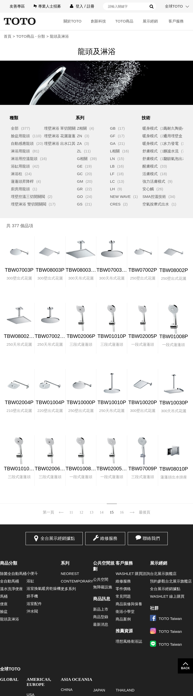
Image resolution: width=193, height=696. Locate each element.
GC (80, 174)
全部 (14, 128)
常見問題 (123, 596)
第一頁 (48, 512)
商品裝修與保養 (129, 604)
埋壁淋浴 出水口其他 (61, 143)
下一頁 (132, 509)
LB (112, 166)
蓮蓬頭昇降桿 (22, 181)
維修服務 (108, 538)
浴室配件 (34, 603)
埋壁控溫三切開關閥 (28, 196)
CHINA (67, 689)
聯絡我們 (151, 538)
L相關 (115, 151)
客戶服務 (176, 21)
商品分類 (8, 563)
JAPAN (99, 690)
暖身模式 (150, 128)
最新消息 (100, 624)
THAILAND (125, 690)
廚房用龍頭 (20, 189)
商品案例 (123, 619)
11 (71, 512)
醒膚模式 (150, 166)
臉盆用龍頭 (20, 136)
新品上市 (100, 609)
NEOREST (70, 573)
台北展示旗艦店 (163, 573)
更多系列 (68, 589)
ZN (79, 136)
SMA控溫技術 (154, 196)
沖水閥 (32, 611)
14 (101, 512)
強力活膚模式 (153, 181)
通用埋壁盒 (172, 136)
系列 (65, 563)
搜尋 (151, 7)
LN (112, 158)
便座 (4, 604)
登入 (79, 6)
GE (79, 166)
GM (80, 181)
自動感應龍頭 (22, 143)
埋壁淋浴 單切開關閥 (61, 128)
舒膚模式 (150, 151)
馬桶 (4, 596)
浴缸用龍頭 (20, 166)
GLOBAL (9, 679)
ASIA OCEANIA (76, 679)
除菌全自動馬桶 (13, 573)
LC (112, 181)
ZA (79, 143)
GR (80, 189)
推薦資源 (124, 631)
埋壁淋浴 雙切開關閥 (28, 204)
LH (112, 189)
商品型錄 (100, 617)
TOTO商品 (124, 21)
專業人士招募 (49, 6)
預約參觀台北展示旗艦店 (171, 581)
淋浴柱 (16, 174)
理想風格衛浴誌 (129, 641)
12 (81, 512)
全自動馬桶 (9, 581)
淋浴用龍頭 (20, 151)
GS (79, 204)
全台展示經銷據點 (57, 538)
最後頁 (144, 512)
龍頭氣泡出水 (174, 158)
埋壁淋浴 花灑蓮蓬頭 (61, 136)
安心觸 (148, 189)
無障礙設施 (102, 587)
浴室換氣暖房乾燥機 (44, 588)
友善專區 (17, 6)
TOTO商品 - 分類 (30, 36)
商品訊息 (101, 598)
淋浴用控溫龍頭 (24, 158)
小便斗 (32, 573)
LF (112, 174)
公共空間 (100, 579)
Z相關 (82, 128)
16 (122, 512)
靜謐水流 (171, 151)
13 (91, 512)
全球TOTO (174, 6)
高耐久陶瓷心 (174, 128)
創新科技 (98, 21)
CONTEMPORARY (77, 581)
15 (112, 512)
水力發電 (171, 143)
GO (80, 196)
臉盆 (4, 611)
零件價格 (123, 589)
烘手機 (32, 596)
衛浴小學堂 (125, 611)
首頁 (7, 36)
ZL (79, 151)
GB (113, 128)
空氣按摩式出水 (155, 204)
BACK (185, 668)
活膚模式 (150, 174)
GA (113, 143)
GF (112, 136)
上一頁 (61, 509)
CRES (115, 204)
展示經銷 (150, 21)
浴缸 (30, 581)
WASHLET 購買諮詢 (133, 573)
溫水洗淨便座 (11, 589)
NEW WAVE (120, 196)
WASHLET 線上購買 (167, 596)
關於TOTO (72, 21)
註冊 (90, 6)
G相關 (82, 158)
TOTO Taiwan (166, 618)
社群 (154, 608)
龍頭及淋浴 (9, 619)
